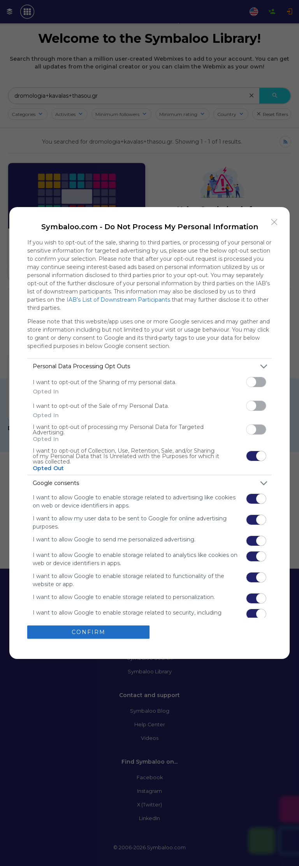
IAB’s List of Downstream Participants (118, 299)
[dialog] (149, 433)
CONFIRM (89, 632)
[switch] (256, 382)
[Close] (274, 222)
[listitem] (149, 366)
